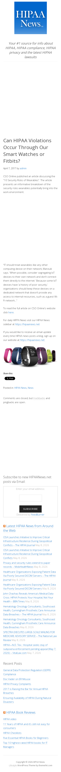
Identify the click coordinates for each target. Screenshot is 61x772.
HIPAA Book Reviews (20, 712)
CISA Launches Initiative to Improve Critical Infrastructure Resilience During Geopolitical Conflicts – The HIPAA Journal (27, 541)
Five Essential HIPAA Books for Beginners (25, 737)
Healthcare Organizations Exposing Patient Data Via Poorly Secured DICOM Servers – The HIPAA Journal (29, 575)
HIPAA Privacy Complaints (17, 684)
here (11, 312)
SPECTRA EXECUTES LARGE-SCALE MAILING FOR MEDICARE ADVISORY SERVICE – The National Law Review (30, 636)
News (31, 387)
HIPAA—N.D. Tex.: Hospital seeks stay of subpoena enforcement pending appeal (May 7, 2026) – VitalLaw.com (29, 648)
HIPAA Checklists (12, 732)
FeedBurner (37, 514)
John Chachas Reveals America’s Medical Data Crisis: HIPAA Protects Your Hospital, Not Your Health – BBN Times (28, 597)
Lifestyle (13, 765)
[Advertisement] (30, 93)
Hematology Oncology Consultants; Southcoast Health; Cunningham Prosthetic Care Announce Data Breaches (29, 623)
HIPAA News (20, 387)
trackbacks (39, 398)
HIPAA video (9, 719)
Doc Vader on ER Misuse (16, 679)
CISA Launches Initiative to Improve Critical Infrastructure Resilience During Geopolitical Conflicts (27, 554)
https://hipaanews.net (27, 324)
